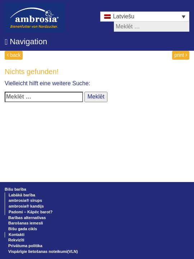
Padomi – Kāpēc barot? (30, 212)
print (180, 55)
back (13, 55)
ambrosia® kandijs (26, 206)
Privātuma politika (25, 246)
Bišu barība (15, 189)
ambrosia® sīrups (25, 200)
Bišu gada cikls (22, 229)
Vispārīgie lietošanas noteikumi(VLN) (43, 251)
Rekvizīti (16, 240)
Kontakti (16, 234)
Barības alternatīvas (27, 217)
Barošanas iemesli (25, 223)
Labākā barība (22, 195)
